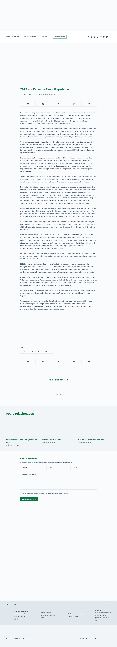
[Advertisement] (58, 327)
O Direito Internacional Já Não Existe (75, 615)
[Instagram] (107, 37)
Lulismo (24, 352)
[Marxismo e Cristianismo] (58, 427)
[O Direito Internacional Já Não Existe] (63, 615)
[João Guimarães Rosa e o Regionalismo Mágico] (22, 427)
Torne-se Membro (60, 36)
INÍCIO (8, 36)
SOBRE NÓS (17, 37)
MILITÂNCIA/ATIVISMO (32, 37)
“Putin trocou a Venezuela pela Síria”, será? (48, 615)
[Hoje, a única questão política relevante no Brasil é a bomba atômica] (9, 615)
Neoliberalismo (36, 352)
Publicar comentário (29, 499)
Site (75, 468)
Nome (24, 467)
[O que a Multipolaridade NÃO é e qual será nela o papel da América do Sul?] (90, 615)
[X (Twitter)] (91, 37)
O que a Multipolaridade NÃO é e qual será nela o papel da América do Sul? (103, 615)
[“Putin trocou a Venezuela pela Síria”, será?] (36, 615)
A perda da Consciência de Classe (91, 440)
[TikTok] (97, 37)
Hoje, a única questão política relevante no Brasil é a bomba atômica (21, 615)
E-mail (50, 467)
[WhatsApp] (74, 104)
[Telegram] (88, 37)
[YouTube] (94, 37)
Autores (59, 94)
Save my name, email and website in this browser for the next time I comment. (46, 493)
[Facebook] (104, 37)
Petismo (48, 352)
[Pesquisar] (110, 37)
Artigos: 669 (58, 394)
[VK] (100, 37)
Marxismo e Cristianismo (51, 440)
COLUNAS (46, 37)
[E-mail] (89, 104)
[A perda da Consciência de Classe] (94, 427)
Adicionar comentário (29, 475)
